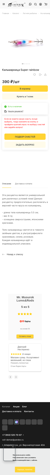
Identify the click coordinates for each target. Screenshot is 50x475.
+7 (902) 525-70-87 (12, 435)
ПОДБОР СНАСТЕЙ (25, 136)
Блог (24, 406)
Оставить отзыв (25, 336)
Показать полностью (19, 363)
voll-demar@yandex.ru (13, 439)
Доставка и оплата (23, 183)
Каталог (6, 406)
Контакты (29, 411)
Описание (6, 183)
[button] (18, 314)
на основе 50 (25, 329)
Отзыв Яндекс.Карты (18, 366)
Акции (16, 406)
